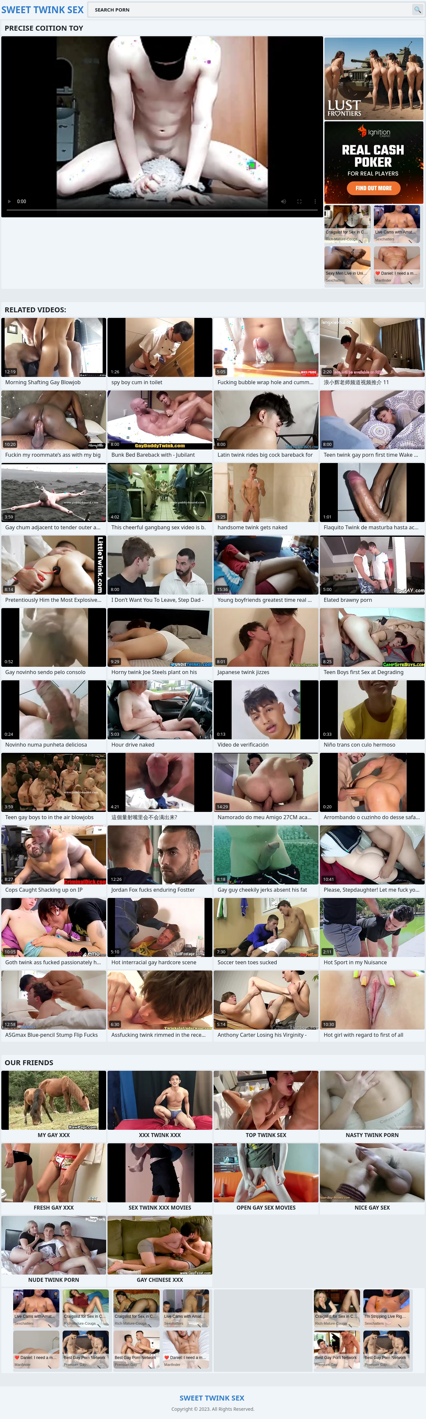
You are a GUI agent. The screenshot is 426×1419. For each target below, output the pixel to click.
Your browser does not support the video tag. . (162, 126)
